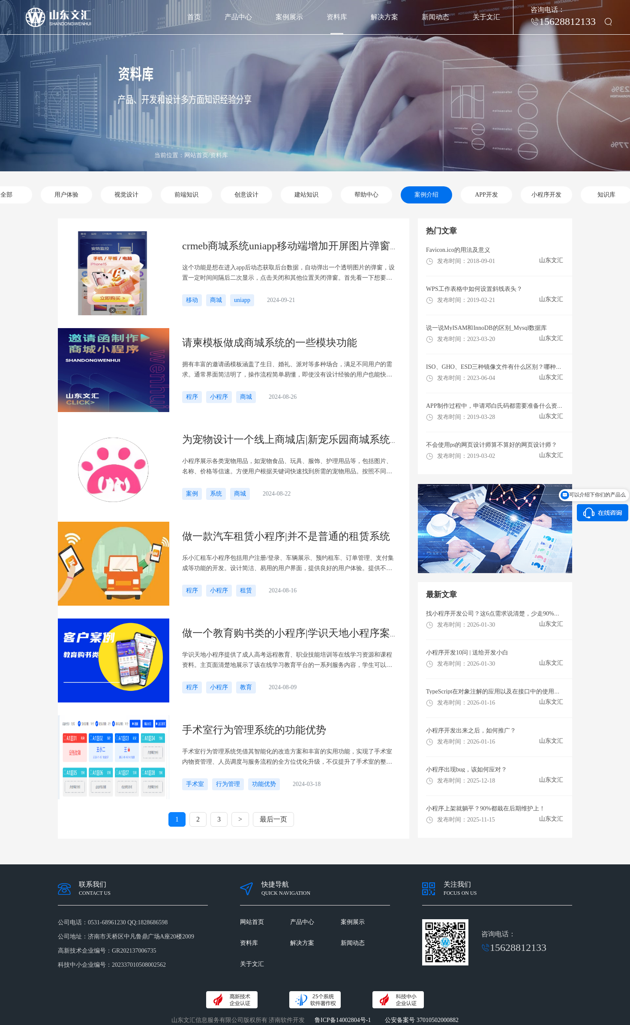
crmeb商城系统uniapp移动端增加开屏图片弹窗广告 (296, 245)
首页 (194, 17)
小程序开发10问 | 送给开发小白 (467, 652)
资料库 (337, 17)
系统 (216, 493)
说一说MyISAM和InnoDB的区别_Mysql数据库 (486, 328)
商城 (216, 300)
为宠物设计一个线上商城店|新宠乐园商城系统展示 (296, 439)
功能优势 (264, 784)
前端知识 (186, 194)
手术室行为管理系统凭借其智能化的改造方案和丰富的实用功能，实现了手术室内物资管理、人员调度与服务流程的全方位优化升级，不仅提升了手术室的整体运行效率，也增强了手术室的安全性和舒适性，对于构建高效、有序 (287, 757)
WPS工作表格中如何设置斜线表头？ (474, 289)
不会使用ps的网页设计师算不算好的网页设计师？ (491, 445)
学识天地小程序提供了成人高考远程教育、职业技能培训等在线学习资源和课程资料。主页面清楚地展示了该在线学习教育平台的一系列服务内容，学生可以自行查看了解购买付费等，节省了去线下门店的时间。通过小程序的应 (287, 660)
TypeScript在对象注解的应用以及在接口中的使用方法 (496, 691)
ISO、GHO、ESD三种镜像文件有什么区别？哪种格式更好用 (506, 367)
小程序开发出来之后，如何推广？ (471, 730)
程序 (192, 397)
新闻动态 (435, 17)
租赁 (246, 590)
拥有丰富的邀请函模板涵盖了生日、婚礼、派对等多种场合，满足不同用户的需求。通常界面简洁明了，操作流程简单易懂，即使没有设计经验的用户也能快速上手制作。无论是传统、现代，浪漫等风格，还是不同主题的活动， (287, 370)
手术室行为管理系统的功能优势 (254, 729)
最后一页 (273, 819)
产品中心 (238, 17)
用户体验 (66, 194)
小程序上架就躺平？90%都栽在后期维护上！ (485, 808)
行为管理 (228, 784)
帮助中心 (366, 194)
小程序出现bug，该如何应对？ (466, 769)
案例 (192, 493)
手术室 (195, 784)
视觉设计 (126, 194)
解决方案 (384, 17)
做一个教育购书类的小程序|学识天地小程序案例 (291, 633)
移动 (192, 300)
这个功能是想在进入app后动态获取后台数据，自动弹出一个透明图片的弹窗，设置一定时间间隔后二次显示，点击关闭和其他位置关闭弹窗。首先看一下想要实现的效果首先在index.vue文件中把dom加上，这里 (288, 273)
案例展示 (289, 17)
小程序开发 (546, 194)
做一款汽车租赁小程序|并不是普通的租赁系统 (286, 536)
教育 (246, 687)
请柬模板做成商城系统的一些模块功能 (269, 342)
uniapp (242, 300)
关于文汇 (486, 17)
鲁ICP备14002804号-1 (343, 1020)
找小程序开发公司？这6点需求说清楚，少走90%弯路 (496, 613)
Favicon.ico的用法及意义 (458, 250)
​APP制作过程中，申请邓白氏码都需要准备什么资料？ (497, 406)
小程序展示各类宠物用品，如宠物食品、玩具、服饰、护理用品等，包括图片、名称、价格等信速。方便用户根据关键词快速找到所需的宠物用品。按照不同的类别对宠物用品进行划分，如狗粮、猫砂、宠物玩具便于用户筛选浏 (287, 467)
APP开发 (486, 194)
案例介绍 (426, 194)
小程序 (219, 397)
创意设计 (246, 194)
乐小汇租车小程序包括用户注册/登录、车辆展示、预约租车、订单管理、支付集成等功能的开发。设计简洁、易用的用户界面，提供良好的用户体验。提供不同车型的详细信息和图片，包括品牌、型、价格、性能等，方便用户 (288, 564)
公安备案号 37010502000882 (422, 1020)
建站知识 (306, 194)
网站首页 (252, 922)
